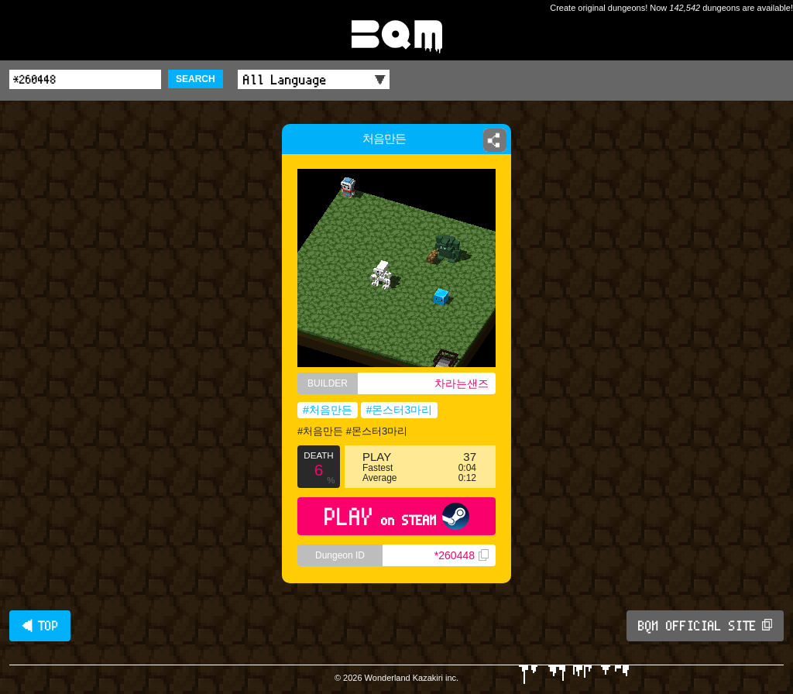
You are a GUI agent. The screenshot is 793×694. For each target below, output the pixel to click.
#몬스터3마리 (399, 410)
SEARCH (195, 79)
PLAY (396, 516)
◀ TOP (40, 626)
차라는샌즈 (461, 383)
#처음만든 (327, 410)
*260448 (461, 555)
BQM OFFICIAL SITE (705, 626)
